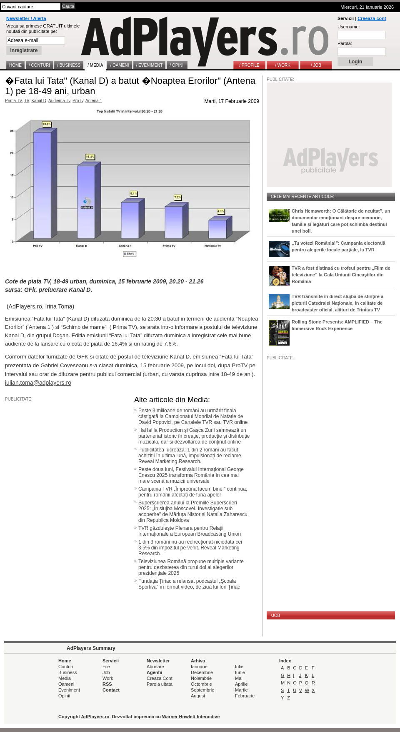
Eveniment (69, 689)
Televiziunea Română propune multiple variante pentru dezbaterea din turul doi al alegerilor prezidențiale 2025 (191, 567)
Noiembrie (201, 678)
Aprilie (241, 684)
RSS (107, 684)
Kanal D (38, 100)
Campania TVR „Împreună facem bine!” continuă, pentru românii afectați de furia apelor (192, 492)
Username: (349, 26)
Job (106, 672)
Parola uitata (159, 684)
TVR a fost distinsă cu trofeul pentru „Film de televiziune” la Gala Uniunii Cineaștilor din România (341, 275)
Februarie (245, 695)
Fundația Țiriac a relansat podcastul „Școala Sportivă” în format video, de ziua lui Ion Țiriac (189, 584)
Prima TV (13, 100)
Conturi (65, 666)
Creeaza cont (372, 18)
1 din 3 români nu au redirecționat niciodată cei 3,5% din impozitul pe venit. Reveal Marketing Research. (190, 548)
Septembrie (202, 689)
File (106, 666)
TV (26, 100)
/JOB (275, 615)
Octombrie (201, 684)
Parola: (345, 43)
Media (64, 678)
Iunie (240, 672)
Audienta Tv (59, 100)
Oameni (66, 684)
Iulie (239, 666)
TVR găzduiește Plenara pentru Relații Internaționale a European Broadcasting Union (189, 531)
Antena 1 (93, 100)
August (198, 695)
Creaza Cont (159, 678)
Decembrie (202, 672)
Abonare (155, 666)
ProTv (77, 100)
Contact (111, 689)
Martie (241, 689)
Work (107, 678)
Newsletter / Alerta (26, 18)
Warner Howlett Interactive (191, 716)
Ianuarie (199, 666)
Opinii (64, 695)
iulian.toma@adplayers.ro (38, 382)
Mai (238, 678)
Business (67, 672)
